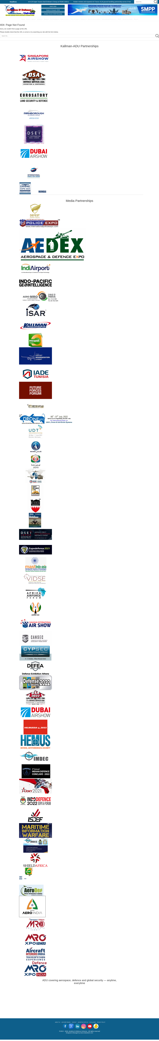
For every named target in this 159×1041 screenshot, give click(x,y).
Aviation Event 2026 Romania (53, 14)
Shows (46, 19)
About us (57, 1022)
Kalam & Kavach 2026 (53, 10)
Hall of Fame (74, 19)
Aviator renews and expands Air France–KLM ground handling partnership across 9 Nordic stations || (109, 2)
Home (23, 19)
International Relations (108, 19)
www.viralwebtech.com (86, 1033)
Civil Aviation (54, 19)
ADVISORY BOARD (65, 1022)
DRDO (119, 19)
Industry (83, 19)
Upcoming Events (127, 19)
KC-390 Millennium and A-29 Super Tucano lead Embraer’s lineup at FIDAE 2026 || (43, 2)
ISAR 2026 (53, 6)
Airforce (39, 19)
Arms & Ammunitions (94, 19)
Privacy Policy (101, 1022)
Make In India (64, 19)
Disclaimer (92, 1022)
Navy (33, 19)
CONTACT (74, 1022)
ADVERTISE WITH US (83, 1022)
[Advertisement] (79, 1000)
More (135, 19)
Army (27, 19)
